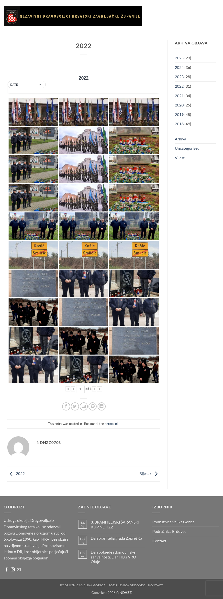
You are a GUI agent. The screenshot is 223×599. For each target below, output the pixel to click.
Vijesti (202, 11)
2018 (179, 123)
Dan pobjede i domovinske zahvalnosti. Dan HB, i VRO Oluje (113, 557)
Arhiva (207, 34)
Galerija (159, 34)
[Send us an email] (19, 569)
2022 (16, 473)
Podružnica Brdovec (169, 531)
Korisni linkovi (184, 34)
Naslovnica (160, 11)
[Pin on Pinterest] (93, 406)
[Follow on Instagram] (13, 569)
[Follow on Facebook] (7, 569)
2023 (179, 76)
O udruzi (183, 11)
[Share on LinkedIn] (102, 406)
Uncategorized (187, 148)
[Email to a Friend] (84, 406)
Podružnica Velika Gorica (173, 521)
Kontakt (159, 57)
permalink (112, 424)
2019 (179, 114)
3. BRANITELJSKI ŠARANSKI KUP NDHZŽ (115, 524)
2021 (179, 95)
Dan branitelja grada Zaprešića (116, 538)
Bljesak (149, 473)
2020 (179, 105)
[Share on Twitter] (75, 406)
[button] (26, 84)
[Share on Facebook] (66, 406)
